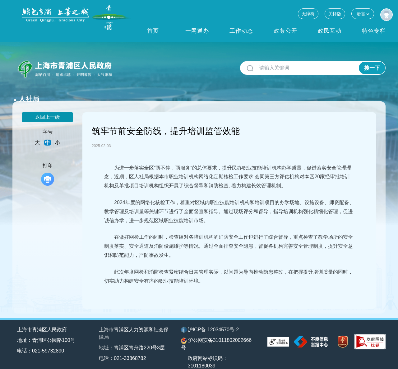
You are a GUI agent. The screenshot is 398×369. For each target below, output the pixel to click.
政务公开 (285, 31)
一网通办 (197, 31)
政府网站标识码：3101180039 (208, 352)
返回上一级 (47, 106)
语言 (362, 13)
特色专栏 (374, 31)
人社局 (128, 65)
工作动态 (241, 31)
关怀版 (334, 13)
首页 (153, 31)
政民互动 (329, 31)
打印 (47, 164)
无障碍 (308, 13)
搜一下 (372, 68)
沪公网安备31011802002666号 (216, 334)
